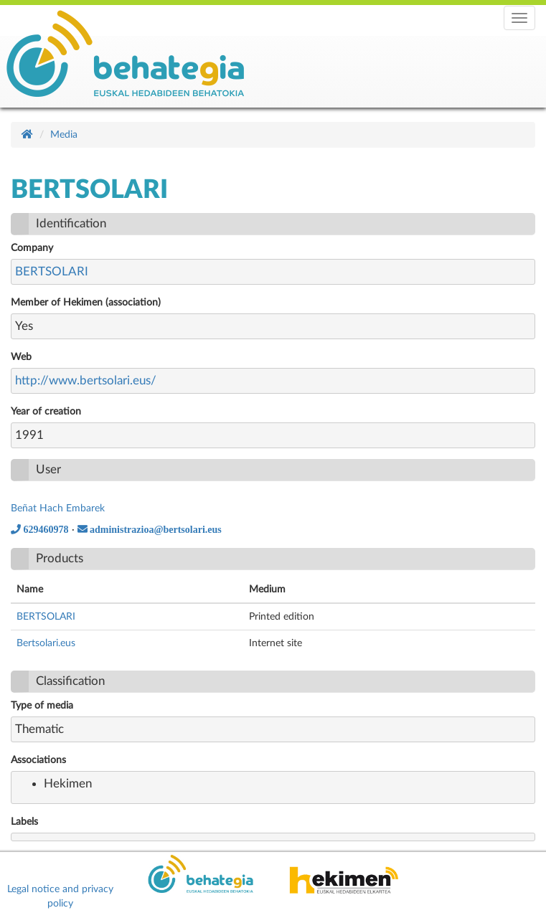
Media (63, 135)
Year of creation (46, 412)
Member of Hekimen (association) (86, 303)
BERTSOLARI (51, 271)
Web (21, 357)
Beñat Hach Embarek (58, 508)
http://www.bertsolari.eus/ (85, 380)
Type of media (42, 706)
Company (32, 248)
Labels (24, 822)
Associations (38, 760)
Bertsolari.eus (46, 643)
